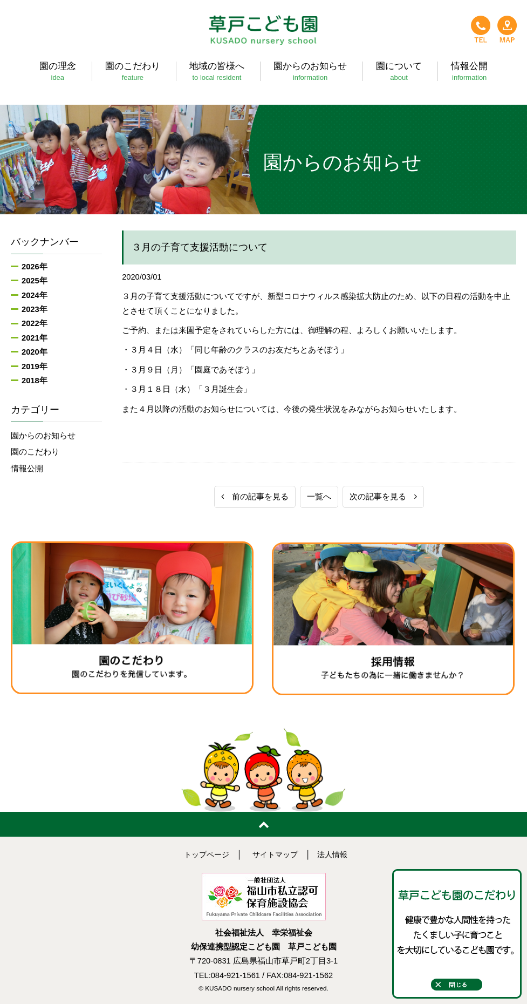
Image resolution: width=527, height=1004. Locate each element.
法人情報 (335, 854)
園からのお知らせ (43, 435)
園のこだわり (35, 451)
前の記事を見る (255, 496)
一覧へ (319, 496)
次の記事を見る (383, 496)
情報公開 (27, 468)
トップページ (204, 854)
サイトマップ (275, 854)
